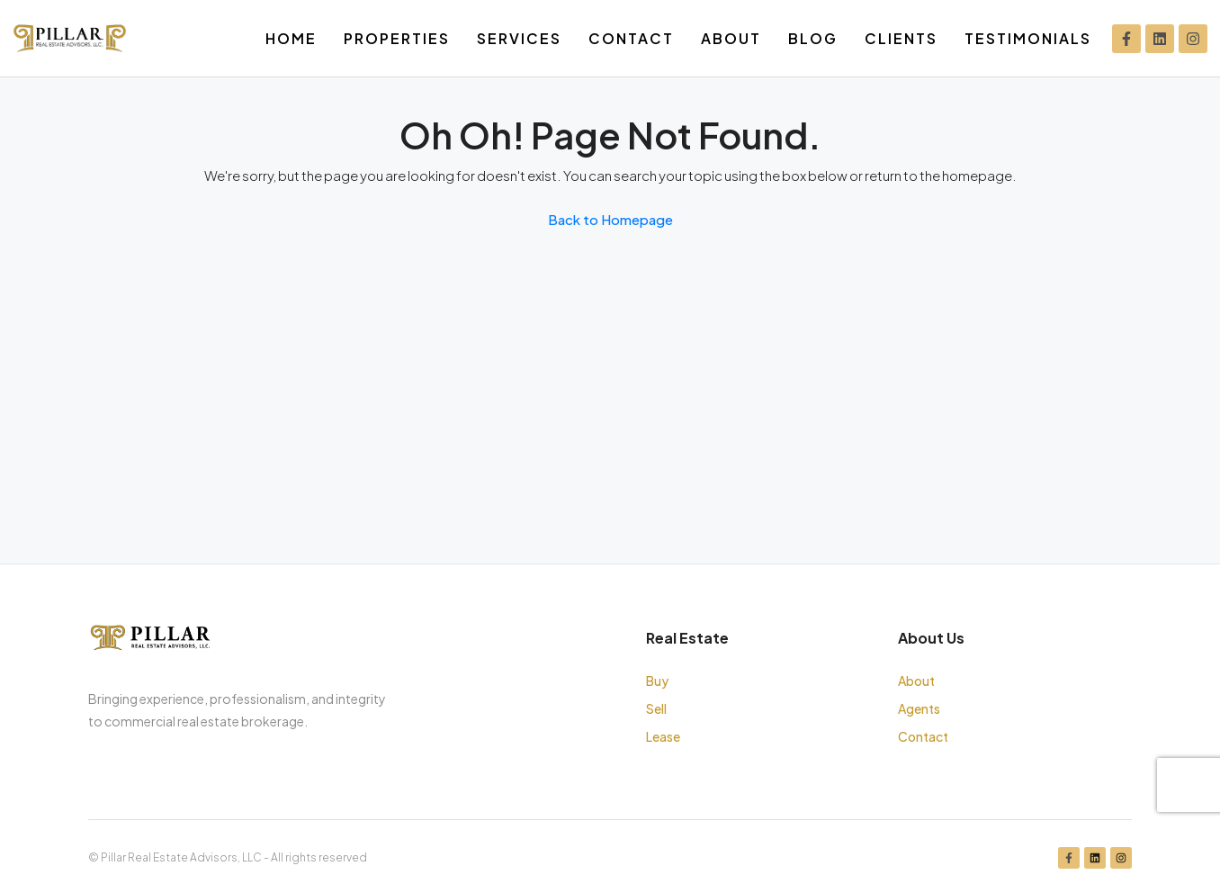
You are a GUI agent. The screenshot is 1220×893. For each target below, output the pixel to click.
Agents (919, 708)
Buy (657, 680)
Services (519, 38)
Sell (656, 708)
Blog (813, 38)
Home (291, 38)
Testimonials (1027, 38)
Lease (663, 736)
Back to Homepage (610, 219)
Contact (631, 38)
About (731, 38)
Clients (901, 38)
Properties (397, 38)
